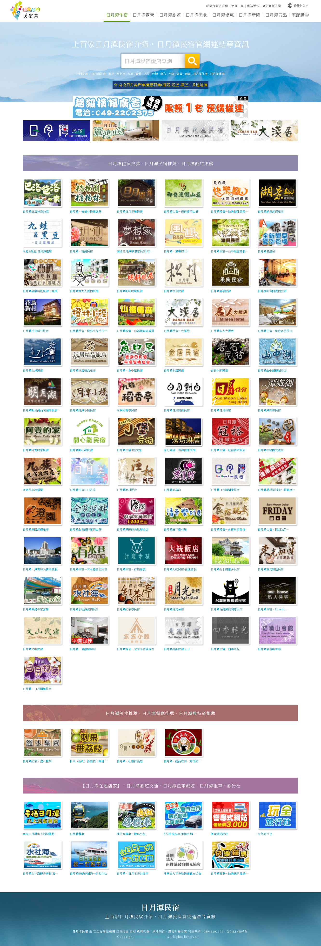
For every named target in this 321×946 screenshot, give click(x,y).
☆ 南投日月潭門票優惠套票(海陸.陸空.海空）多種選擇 (160, 84)
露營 (179, 74)
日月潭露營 (143, 15)
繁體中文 (298, 5)
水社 (111, 74)
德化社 (120, 74)
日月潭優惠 (223, 15)
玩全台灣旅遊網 (217, 6)
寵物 (163, 74)
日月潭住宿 (117, 15)
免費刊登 (237, 6)
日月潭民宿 (25, 11)
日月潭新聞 (249, 15)
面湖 (188, 74)
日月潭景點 (276, 15)
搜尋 (192, 61)
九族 (130, 74)
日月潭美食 (196, 15)
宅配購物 (300, 15)
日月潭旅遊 (170, 15)
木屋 (147, 74)
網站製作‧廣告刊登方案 (264, 6)
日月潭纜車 (217, 74)
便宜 (171, 74)
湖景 (138, 74)
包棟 (155, 74)
